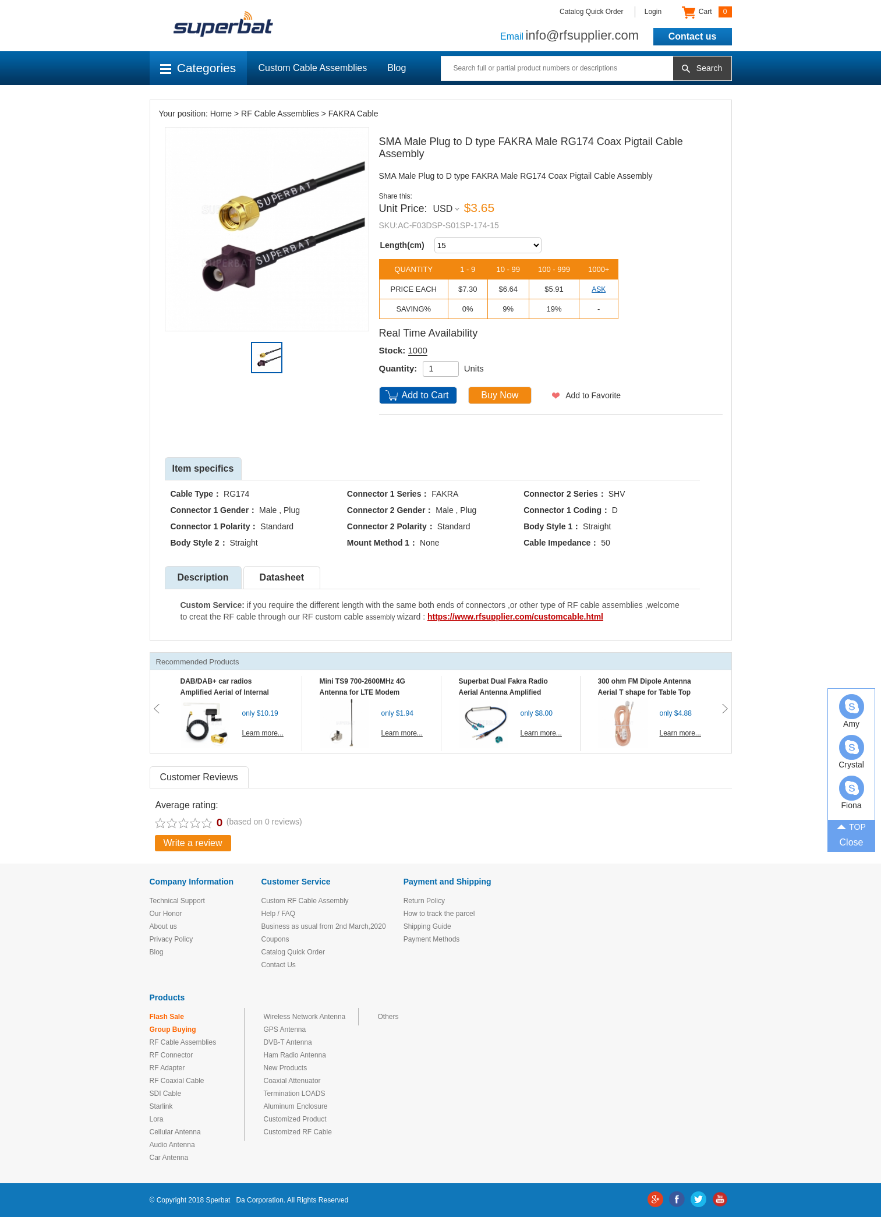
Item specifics (203, 468)
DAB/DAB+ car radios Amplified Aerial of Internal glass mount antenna (225, 692)
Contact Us (278, 965)
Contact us (692, 36)
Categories (198, 68)
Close (852, 842)
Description (202, 577)
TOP (851, 826)
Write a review (193, 843)
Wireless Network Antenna (305, 1017)
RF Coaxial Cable (177, 1081)
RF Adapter (167, 1068)
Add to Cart (425, 395)
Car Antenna (169, 1158)
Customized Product (295, 1119)
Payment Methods (432, 939)
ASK (599, 289)
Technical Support (177, 901)
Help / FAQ (278, 914)
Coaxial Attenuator (292, 1081)
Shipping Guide (427, 926)
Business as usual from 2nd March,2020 (323, 926)
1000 (417, 350)
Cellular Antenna (175, 1132)
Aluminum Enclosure (296, 1106)
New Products (285, 1068)
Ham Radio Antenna (295, 1055)
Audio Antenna (172, 1145)
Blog (396, 68)
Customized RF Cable (298, 1132)
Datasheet (282, 577)
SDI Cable (166, 1093)
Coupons (275, 939)
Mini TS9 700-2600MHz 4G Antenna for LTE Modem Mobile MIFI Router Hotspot (365, 692)
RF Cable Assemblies (280, 113)
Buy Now (499, 395)
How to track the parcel (439, 914)
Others (388, 1017)
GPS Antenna (285, 1029)
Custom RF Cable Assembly (305, 901)
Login (653, 12)
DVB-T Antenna (288, 1042)
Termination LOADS (294, 1093)
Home (221, 113)
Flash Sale (167, 1017)
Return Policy (424, 901)
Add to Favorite (593, 395)
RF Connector (171, 1055)
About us (163, 926)
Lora (157, 1119)
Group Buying (173, 1029)
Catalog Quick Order (591, 12)
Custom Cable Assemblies (313, 68)
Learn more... (263, 733)
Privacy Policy (171, 939)
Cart (706, 12)
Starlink (161, 1106)
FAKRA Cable (353, 113)
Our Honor (166, 914)
